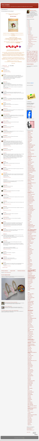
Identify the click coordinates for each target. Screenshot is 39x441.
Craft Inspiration (30, 384)
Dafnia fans (29, 423)
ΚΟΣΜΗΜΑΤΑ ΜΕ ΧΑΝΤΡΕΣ (31, 225)
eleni (4, 161)
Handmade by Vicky (30, 224)
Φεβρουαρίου (30, 45)
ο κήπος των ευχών (30, 369)
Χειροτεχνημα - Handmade (31, 168)
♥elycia (29, 204)
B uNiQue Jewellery (30, 383)
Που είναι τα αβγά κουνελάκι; (8, 306)
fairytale (29, 142)
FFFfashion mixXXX (30, 313)
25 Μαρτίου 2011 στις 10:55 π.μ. (7, 238)
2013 (28, 24)
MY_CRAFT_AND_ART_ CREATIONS (31, 192)
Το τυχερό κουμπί (30, 159)
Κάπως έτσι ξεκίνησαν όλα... (31, 44)
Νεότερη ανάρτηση (4, 270)
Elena (4, 212)
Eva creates (6, 5)
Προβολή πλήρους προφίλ (30, 17)
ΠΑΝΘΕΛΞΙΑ (29, 214)
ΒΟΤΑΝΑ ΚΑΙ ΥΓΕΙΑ (30, 131)
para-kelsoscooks (30, 296)
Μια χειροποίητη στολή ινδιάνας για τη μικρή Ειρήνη (11, 302)
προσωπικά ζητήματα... (6, 66)
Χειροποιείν (29, 314)
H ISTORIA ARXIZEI (30, 147)
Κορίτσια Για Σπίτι (30, 133)
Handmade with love (30, 201)
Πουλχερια (29, 306)
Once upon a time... (30, 374)
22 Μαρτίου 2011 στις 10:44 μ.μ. (7, 127)
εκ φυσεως (29, 151)
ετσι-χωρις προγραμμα (31, 301)
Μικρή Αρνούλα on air (30, 315)
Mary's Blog (29, 378)
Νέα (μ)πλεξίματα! (30, 43)
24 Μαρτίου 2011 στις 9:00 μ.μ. (7, 219)
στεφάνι (27, 58)
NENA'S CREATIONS (30, 404)
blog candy (28, 60)
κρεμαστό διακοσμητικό (30, 54)
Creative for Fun (30, 195)
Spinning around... (30, 364)
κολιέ (31, 53)
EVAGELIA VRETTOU (33, 10)
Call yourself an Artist (30, 370)
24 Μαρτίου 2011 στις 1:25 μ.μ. (7, 214)
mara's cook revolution (31, 210)
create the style (30, 274)
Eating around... (30, 248)
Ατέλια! (29, 389)
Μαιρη (4, 167)
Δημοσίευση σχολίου (4, 267)
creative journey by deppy (31, 169)
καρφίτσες (36, 52)
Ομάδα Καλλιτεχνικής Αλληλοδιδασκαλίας (30, 310)
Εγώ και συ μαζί (30, 390)
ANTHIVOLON (29, 283)
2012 (28, 25)
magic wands (32, 61)
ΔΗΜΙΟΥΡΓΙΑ (29, 164)
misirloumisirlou (30, 422)
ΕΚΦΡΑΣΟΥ (29, 132)
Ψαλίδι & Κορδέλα (30, 388)
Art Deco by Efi (30, 178)
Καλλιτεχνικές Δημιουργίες (31, 200)
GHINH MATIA (29, 141)
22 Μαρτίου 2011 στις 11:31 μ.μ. (7, 150)
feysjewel (29, 258)
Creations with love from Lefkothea (32, 414)
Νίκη (3, 74)
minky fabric (36, 61)
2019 (28, 20)
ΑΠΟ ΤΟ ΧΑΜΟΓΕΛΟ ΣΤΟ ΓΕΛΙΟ (32, 318)
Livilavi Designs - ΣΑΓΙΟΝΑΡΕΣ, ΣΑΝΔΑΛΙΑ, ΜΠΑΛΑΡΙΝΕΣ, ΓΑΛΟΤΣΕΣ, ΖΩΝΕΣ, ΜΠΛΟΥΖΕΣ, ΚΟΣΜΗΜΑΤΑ (32, 270)
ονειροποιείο (29, 158)
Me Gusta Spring (13, 16)
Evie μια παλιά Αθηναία (31, 196)
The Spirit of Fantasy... (31, 355)
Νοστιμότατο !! (29, 174)
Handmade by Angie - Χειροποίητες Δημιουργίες (31, 339)
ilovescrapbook (30, 188)
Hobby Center (29, 359)
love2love (4, 194)
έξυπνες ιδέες (29, 417)
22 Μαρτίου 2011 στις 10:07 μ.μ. (7, 106)
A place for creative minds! (31, 194)
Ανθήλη (29, 292)
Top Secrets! (29, 40)
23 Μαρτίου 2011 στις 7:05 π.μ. (7, 177)
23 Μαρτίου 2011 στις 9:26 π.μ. (7, 187)
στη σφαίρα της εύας (30, 336)
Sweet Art (29, 267)
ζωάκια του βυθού (32, 52)
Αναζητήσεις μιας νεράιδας (31, 380)
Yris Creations (29, 215)
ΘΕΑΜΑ (29, 220)
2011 (28, 26)
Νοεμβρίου (29, 28)
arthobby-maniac (30, 419)
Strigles (29, 328)
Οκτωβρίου (29, 29)
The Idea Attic (29, 373)
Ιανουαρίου (29, 46)
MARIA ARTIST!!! (30, 233)
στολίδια (30, 58)
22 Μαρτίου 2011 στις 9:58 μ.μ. (7, 79)
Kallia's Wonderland (30, 409)
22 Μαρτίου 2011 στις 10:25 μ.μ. (7, 118)
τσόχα (33, 58)
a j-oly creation (30, 418)
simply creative (30, 286)
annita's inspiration (30, 243)
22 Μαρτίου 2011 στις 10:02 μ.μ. (7, 88)
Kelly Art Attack (30, 324)
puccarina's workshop (30, 146)
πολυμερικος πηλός (32, 56)
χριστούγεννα (36, 59)
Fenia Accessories (30, 253)
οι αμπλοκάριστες (30, 263)
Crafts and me (29, 181)
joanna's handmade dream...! (31, 209)
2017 (28, 21)
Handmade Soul (30, 393)
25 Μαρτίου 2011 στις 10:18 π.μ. (7, 231)
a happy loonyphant (30, 365)
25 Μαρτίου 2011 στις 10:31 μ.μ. (7, 254)
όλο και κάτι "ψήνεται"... (31, 38)
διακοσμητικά (28, 52)
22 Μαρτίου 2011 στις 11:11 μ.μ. (7, 137)
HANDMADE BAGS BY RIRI (31, 275)
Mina (4, 228)
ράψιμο (34, 57)
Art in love (29, 287)
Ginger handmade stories (31, 297)
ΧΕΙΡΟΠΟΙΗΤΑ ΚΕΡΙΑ (30, 302)
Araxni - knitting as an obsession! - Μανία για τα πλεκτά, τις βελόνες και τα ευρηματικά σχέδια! (32, 230)
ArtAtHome (4, 108)
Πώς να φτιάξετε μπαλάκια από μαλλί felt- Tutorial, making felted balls (9, 310)
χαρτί (29, 59)
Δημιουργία (4, 148)
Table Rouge (29, 152)
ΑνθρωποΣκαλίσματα (30, 375)
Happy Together (30, 385)
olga (3, 221)
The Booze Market (30, 319)
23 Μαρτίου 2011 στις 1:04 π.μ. (7, 170)
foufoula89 (4, 135)
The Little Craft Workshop (31, 288)
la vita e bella (29, 347)
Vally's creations (30, 335)
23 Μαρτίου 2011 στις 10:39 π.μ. (7, 198)
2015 (28, 22)
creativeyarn (29, 379)
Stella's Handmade (30, 403)
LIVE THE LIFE (29, 268)
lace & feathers (30, 234)
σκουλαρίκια (36, 57)
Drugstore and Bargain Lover (31, 238)
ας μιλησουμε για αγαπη (31, 199)
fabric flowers (31, 60)
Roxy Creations (30, 184)
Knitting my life (30, 348)
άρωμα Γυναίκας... (30, 163)
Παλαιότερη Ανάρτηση (21, 270)
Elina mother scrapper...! (31, 293)
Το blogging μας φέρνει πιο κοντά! (32, 39)
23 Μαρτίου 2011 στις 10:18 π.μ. (7, 191)
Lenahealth (29, 413)
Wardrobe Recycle (30, 264)
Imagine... (29, 189)
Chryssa (4, 206)
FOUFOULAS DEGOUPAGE (31, 278)
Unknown (4, 69)
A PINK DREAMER (30, 137)
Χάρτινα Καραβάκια (30, 394)
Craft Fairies (29, 254)
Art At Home (29, 219)
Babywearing (29, 187)
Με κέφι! (29, 244)
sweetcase (29, 228)
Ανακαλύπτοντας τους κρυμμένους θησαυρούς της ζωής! (32, 408)
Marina (4, 189)
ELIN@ (28, 173)
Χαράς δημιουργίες (30, 307)
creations (29, 262)
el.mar (4, 97)
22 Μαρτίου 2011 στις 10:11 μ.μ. (7, 111)
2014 (28, 23)
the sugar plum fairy (30, 205)
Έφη (3, 102)
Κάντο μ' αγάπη (30, 136)
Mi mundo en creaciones (31, 239)
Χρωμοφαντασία (30, 399)
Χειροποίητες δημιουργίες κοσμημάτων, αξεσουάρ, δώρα (32, 277)
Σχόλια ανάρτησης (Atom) (8, 272)
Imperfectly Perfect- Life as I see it (32, 360)
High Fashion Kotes (30, 331)
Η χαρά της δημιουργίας (31, 177)
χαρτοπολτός (32, 59)
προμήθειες (36, 56)
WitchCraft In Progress (31, 249)
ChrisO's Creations (30, 282)
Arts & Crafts (29, 354)
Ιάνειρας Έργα (29, 138)
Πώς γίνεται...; (29, 323)
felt (34, 60)
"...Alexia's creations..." (31, 412)
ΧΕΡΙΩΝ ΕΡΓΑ (29, 398)
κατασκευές (28, 53)
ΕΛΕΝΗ (4, 125)
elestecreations (30, 259)
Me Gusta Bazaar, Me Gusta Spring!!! (32, 37)
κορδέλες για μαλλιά (35, 53)
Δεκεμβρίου (29, 27)
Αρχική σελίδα (12, 270)
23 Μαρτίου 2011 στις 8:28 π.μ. (7, 182)
